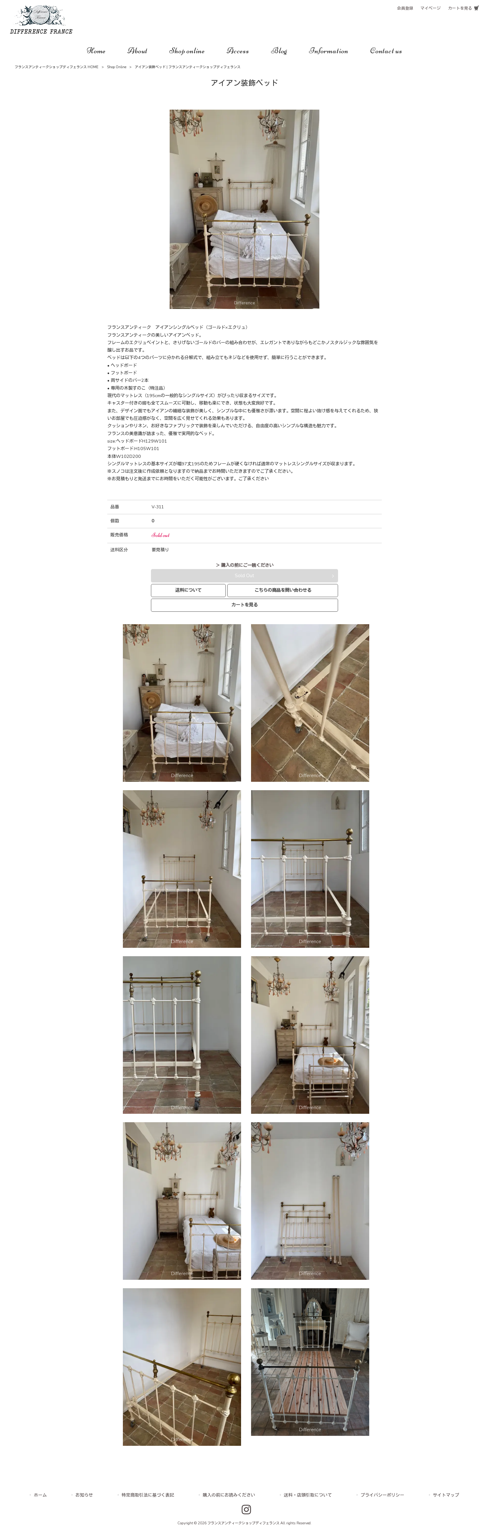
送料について (188, 590)
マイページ (430, 8)
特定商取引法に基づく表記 (148, 1495)
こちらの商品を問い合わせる (282, 590)
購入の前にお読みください (229, 1495)
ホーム (40, 1495)
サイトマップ (446, 1495)
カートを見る (460, 8)
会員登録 (405, 8)
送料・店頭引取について (308, 1495)
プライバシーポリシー (382, 1495)
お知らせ (84, 1495)
